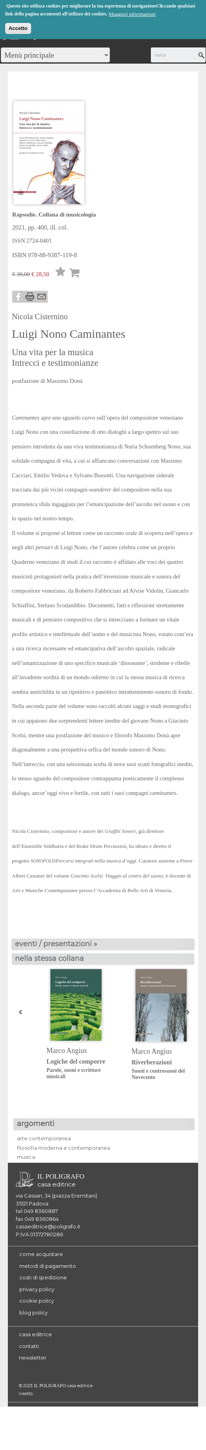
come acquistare (41, 1254)
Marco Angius (66, 1051)
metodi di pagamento (47, 1266)
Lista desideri (61, 273)
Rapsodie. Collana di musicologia (54, 214)
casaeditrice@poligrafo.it (48, 1226)
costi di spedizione (43, 1277)
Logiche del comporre (82, 1069)
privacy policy (36, 1289)
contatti (29, 1346)
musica (26, 1157)
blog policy (33, 1312)
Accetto (18, 27)
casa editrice (35, 1334)
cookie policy (36, 1300)
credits (26, 1393)
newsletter (32, 1357)
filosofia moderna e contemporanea (63, 1148)
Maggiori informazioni (132, 13)
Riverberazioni (168, 1070)
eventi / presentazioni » (56, 944)
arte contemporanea (44, 1138)
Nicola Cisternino (40, 316)
